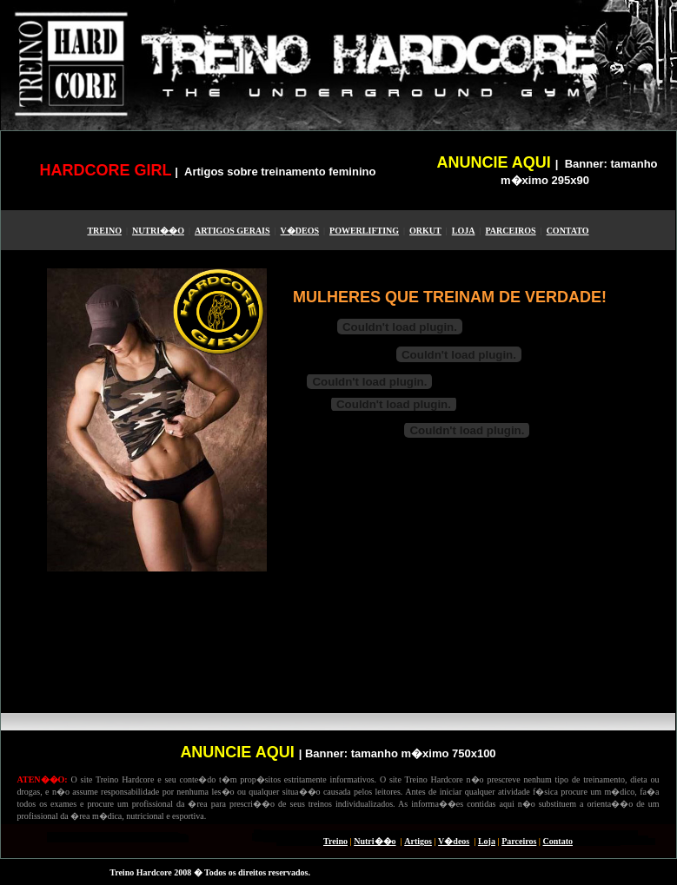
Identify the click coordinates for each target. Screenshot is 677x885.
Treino (335, 841)
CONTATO (568, 230)
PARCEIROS (510, 230)
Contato (558, 841)
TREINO (104, 230)
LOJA (463, 230)
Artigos (418, 841)
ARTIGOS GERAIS (232, 230)
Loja (486, 841)
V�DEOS (300, 230)
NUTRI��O (158, 230)
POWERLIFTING (364, 230)
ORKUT (425, 230)
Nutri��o (374, 841)
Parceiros (518, 841)
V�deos (453, 841)
